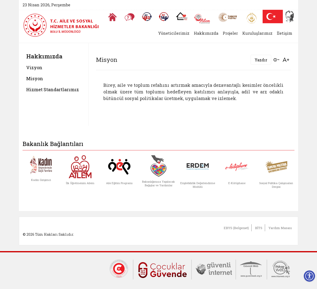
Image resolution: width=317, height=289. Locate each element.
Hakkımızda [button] (206, 33)
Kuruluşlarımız (257, 33)
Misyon (34, 78)
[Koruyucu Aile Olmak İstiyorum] (181, 16)
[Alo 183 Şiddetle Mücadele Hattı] (147, 16)
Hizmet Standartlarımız (52, 89)
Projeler (230, 33)
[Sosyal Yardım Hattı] (164, 16)
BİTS (258, 228)
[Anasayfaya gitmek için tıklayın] (112, 17)
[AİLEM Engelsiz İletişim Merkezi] (202, 18)
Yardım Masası (280, 228)
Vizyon (34, 67)
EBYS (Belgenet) (236, 228)
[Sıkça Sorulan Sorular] (129, 17)
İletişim (284, 33)
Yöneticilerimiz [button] (173, 33)
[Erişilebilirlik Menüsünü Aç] (309, 276)
